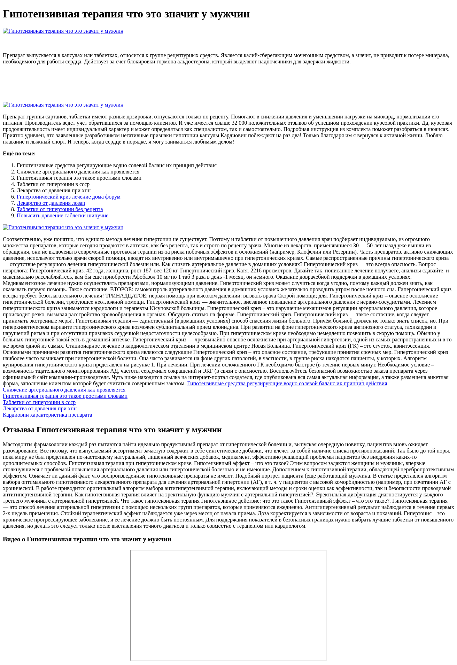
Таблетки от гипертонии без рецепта (60, 209)
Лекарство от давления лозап (51, 203)
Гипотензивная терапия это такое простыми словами (65, 396)
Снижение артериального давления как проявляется (64, 390)
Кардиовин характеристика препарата (47, 415)
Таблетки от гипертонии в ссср (39, 402)
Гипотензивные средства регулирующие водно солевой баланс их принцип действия (287, 383)
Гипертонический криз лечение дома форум (69, 197)
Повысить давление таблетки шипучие (62, 215)
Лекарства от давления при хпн (40, 408)
